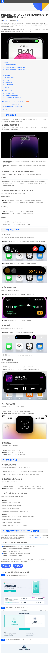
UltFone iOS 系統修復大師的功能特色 (13, 104)
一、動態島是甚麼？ (8, 62)
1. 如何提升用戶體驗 (9, 93)
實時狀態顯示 (8, 87)
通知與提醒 (7, 75)
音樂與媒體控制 (8, 82)
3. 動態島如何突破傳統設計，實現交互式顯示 (15, 69)
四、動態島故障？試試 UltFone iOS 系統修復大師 (14, 101)
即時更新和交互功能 (9, 78)
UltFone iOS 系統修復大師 (35, 537)
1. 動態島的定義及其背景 (10, 64)
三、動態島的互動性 (8, 90)
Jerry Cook (4, 20)
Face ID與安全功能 (9, 84)
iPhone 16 (17, 20)
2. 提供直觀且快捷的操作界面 (11, 95)
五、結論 (5, 109)
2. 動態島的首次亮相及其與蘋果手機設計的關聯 (15, 67)
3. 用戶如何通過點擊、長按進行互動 (13, 97)
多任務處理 (7, 80)
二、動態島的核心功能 (8, 73)
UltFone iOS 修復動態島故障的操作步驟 (13, 106)
